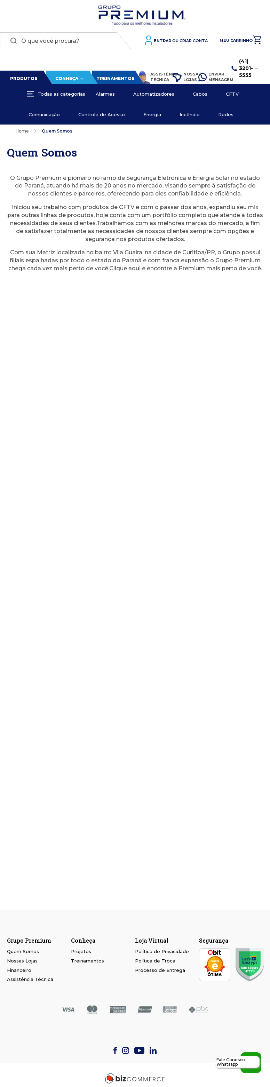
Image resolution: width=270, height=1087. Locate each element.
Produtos (24, 78)
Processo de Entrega (160, 970)
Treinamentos (115, 78)
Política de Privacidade (162, 951)
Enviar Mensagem (211, 77)
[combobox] (65, 40)
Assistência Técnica (152, 77)
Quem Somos (23, 951)
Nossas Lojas (182, 77)
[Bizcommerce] (135, 1078)
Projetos (81, 951)
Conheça (66, 78)
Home (22, 131)
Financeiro (19, 970)
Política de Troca (155, 961)
